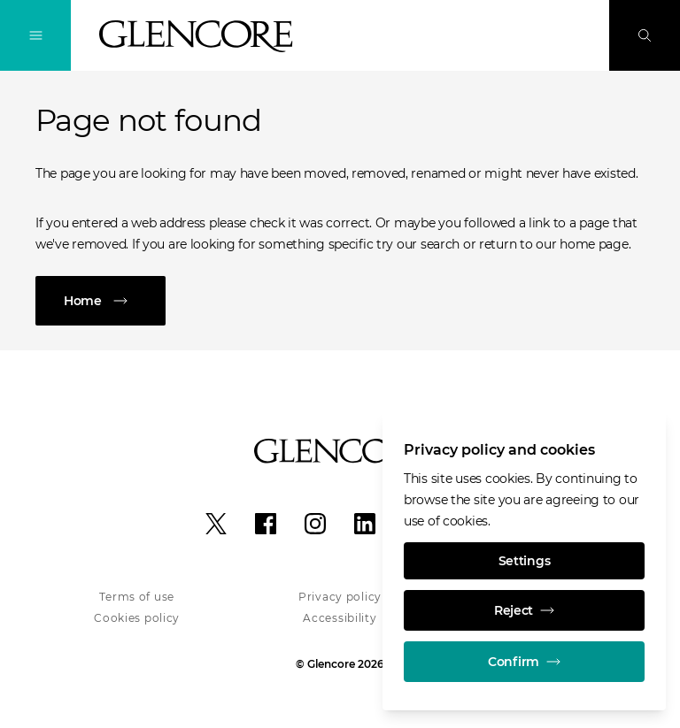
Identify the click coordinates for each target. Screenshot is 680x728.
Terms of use (136, 596)
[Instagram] (315, 524)
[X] (216, 524)
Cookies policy (137, 618)
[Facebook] (265, 524)
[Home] (340, 301)
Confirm (524, 662)
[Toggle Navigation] (35, 35)
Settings (524, 561)
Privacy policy (340, 596)
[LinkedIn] (365, 524)
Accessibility (339, 618)
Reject (524, 610)
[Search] (644, 35)
